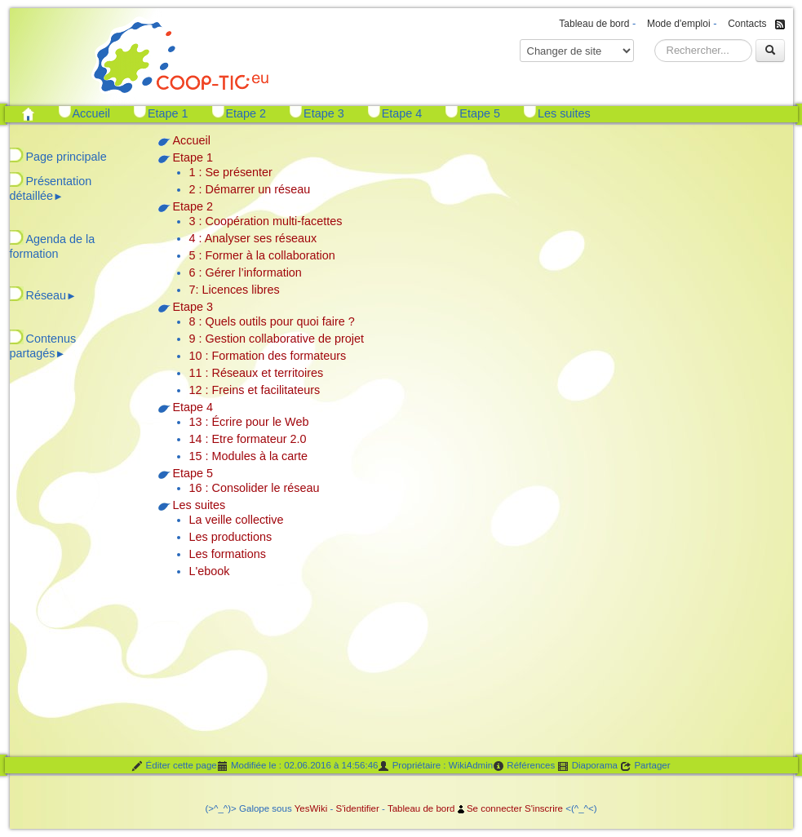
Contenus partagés (43, 346)
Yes (302, 808)
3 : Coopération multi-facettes (266, 221)
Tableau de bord (594, 23)
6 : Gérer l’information (245, 272)
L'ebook (209, 571)
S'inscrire (544, 808)
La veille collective (236, 519)
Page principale (66, 156)
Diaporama (587, 766)
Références (524, 766)
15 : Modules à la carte (248, 456)
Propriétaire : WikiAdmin (435, 766)
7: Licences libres (234, 289)
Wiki (318, 808)
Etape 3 (324, 113)
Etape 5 (479, 113)
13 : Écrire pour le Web (249, 421)
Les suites (564, 113)
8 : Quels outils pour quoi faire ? (272, 321)
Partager (645, 766)
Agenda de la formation (52, 246)
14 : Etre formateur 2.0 (248, 438)
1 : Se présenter (231, 172)
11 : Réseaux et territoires (256, 372)
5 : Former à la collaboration (262, 255)
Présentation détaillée (51, 188)
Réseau (51, 295)
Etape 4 (402, 113)
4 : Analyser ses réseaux (253, 238)
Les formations (227, 553)
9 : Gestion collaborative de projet (276, 338)
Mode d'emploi (679, 23)
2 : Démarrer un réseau (250, 189)
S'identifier (357, 808)
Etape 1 (168, 113)
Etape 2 (246, 113)
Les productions (231, 536)
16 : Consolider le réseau (254, 487)
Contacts (747, 23)
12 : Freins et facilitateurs (255, 389)
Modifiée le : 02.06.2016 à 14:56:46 (298, 766)
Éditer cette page (173, 766)
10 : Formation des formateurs (268, 355)
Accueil (91, 113)
